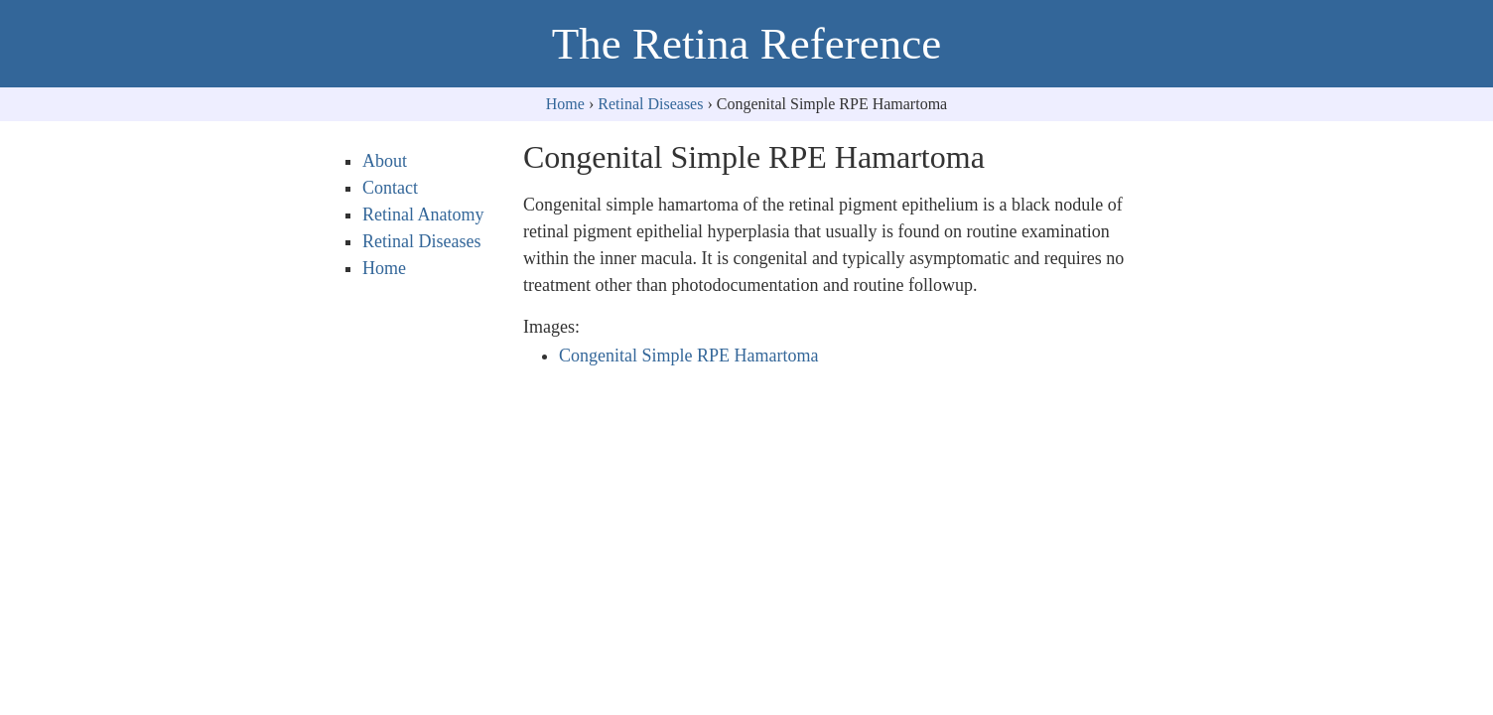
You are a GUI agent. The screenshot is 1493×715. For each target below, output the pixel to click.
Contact (390, 188)
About (384, 161)
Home (565, 103)
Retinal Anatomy (422, 214)
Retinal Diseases (650, 103)
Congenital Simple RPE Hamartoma (688, 355)
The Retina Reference (746, 44)
